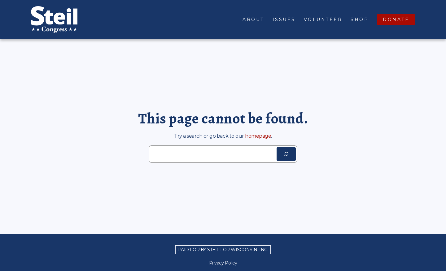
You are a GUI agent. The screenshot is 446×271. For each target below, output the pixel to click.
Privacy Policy (223, 263)
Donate (396, 19)
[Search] (286, 154)
